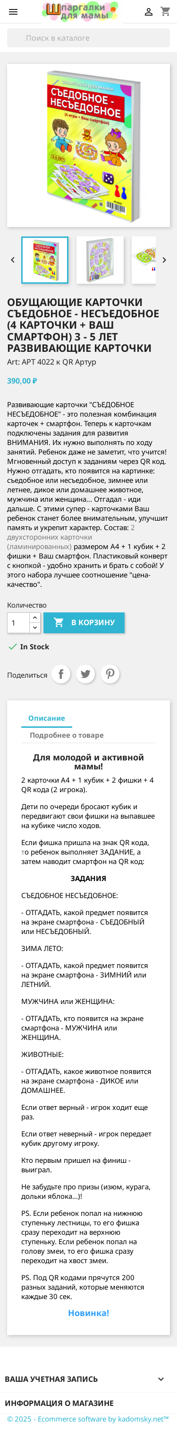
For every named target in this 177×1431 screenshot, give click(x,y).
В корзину (84, 623)
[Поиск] (88, 37)
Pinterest (110, 673)
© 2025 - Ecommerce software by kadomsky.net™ (88, 1418)
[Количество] (18, 622)
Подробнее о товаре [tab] (67, 735)
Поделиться (60, 673)
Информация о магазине (59, 1403)
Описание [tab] (46, 718)
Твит (85, 673)
